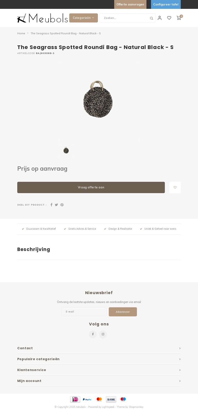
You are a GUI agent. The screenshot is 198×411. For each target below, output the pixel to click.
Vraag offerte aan (91, 187)
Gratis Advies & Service (80, 228)
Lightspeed (108, 407)
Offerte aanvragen (130, 4)
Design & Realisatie (118, 228)
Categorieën (83, 18)
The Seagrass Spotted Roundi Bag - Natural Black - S (66, 33)
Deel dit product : (32, 204)
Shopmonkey (136, 407)
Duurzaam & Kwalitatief (39, 228)
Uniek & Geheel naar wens (158, 228)
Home (21, 33)
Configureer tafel (165, 4)
